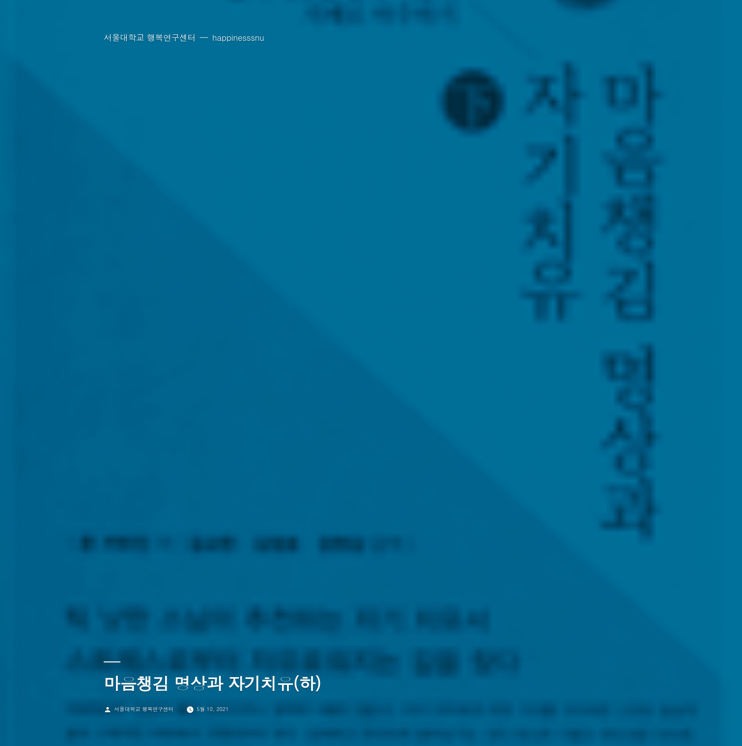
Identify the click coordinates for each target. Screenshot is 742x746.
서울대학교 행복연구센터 (150, 37)
